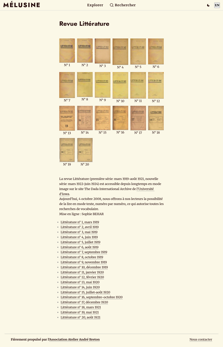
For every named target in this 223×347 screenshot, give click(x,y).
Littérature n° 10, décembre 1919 (84, 267)
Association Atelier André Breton (74, 339)
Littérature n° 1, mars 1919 (80, 222)
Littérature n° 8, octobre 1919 (82, 257)
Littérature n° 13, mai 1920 (80, 282)
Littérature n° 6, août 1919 (79, 247)
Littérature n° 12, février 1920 (82, 277)
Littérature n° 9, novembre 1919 (84, 262)
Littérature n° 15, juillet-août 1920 (85, 292)
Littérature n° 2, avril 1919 (80, 227)
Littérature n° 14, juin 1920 (80, 287)
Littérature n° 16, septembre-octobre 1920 (92, 297)
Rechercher (123, 5)
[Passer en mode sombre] (208, 5)
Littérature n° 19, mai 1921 (80, 312)
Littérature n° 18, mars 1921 (81, 307)
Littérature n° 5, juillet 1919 (80, 242)
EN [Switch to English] (217, 5)
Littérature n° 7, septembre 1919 (84, 252)
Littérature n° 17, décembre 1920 (84, 302)
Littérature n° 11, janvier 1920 (82, 272)
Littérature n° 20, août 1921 (80, 317)
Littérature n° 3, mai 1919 (79, 232)
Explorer (95, 5)
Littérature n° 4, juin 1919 (79, 237)
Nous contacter (201, 339)
